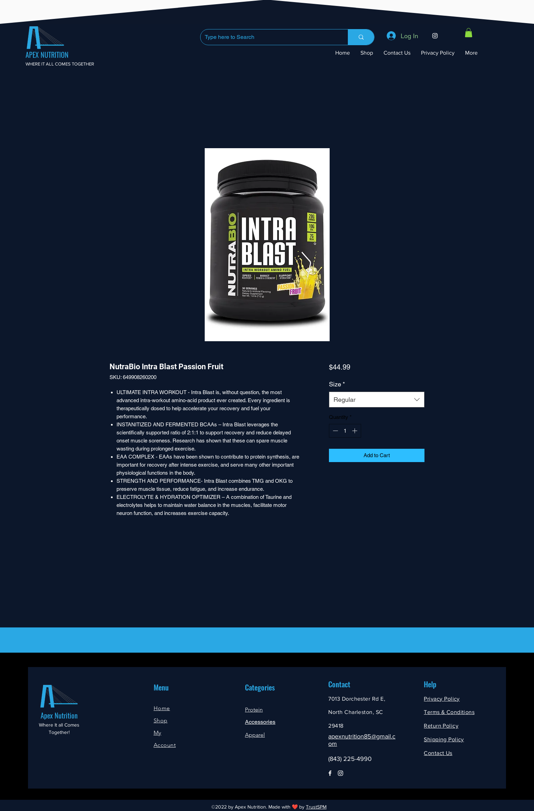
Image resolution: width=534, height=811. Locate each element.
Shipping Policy (444, 739)
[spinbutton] (345, 430)
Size (337, 384)
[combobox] (376, 399)
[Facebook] (329, 773)
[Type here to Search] (269, 37)
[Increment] (355, 430)
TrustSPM (316, 807)
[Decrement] (334, 430)
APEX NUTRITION (47, 54)
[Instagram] (434, 35)
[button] (468, 32)
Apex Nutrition (59, 715)
